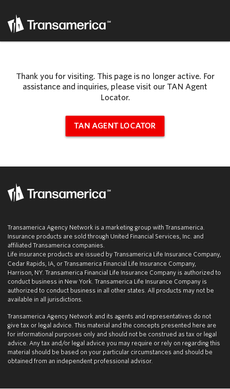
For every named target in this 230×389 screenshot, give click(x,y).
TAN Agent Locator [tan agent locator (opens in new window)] (115, 125)
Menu (217, 20)
